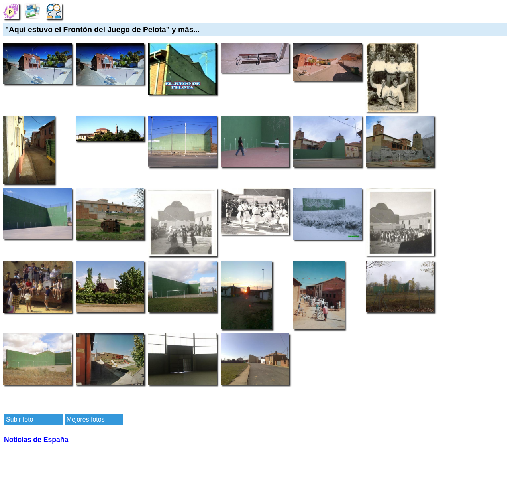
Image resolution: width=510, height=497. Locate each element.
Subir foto (19, 419)
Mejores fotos (86, 419)
